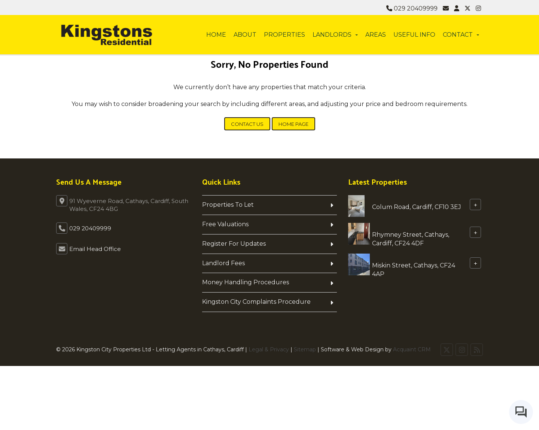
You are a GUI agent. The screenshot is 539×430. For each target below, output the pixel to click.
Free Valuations (225, 224)
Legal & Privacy (269, 349)
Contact (461, 34)
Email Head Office (95, 248)
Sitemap (305, 349)
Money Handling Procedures (245, 282)
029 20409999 (412, 8)
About (245, 34)
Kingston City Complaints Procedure (256, 301)
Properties (284, 34)
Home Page (293, 124)
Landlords (335, 34)
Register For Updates (234, 243)
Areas (375, 34)
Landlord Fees (223, 263)
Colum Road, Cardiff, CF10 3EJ (416, 207)
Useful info (414, 34)
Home (216, 34)
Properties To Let (228, 204)
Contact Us (247, 124)
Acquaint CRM (412, 349)
